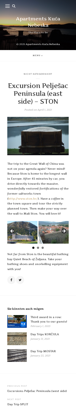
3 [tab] (43, 248)
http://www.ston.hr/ (23, 198)
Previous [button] (12, 231)
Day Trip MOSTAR (43, 351)
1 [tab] (33, 248)
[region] (38, 232)
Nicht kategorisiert (38, 74)
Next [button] (64, 231)
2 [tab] (38, 248)
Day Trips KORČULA (44, 334)
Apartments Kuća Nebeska (43, 44)
